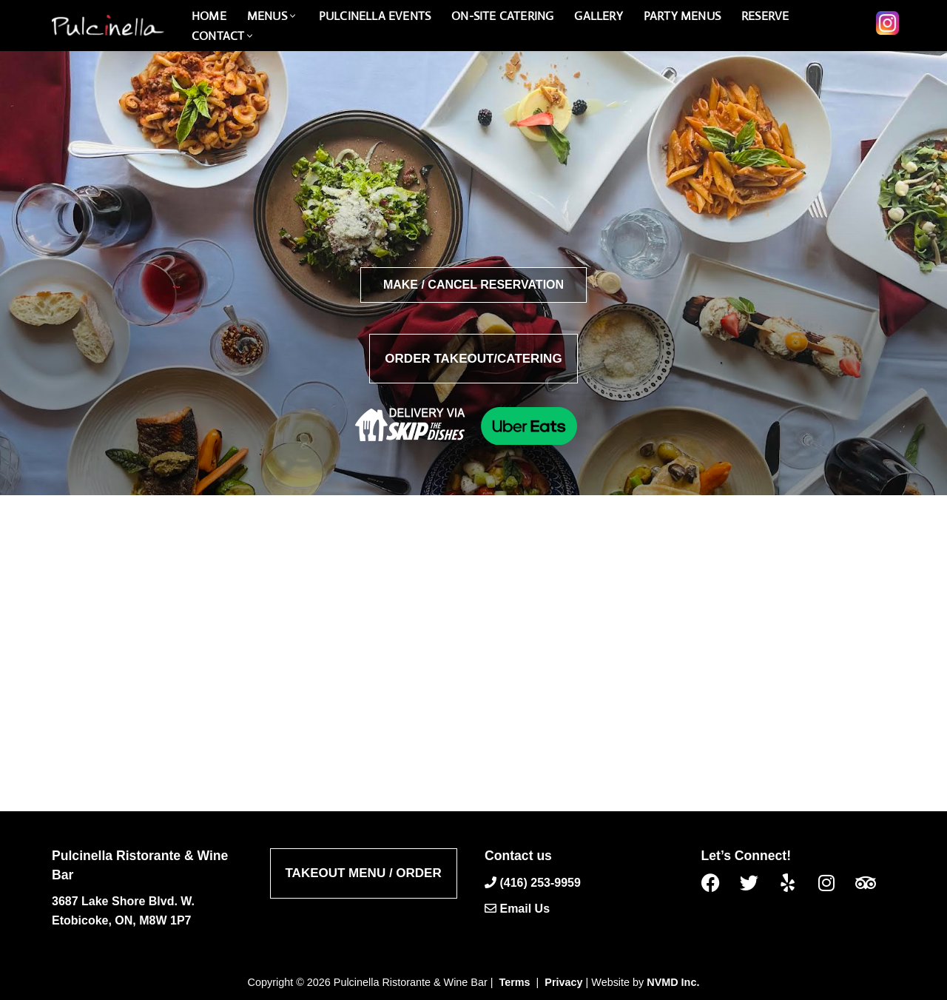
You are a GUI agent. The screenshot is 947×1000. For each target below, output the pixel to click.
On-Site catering (502, 16)
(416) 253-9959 (539, 882)
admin (429, 594)
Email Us (524, 908)
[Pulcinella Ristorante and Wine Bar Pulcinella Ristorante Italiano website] (107, 25)
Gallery (598, 16)
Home (209, 16)
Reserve (765, 16)
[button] (292, 15)
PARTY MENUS (682, 16)
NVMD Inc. (673, 982)
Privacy (563, 982)
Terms (514, 982)
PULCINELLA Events (375, 16)
